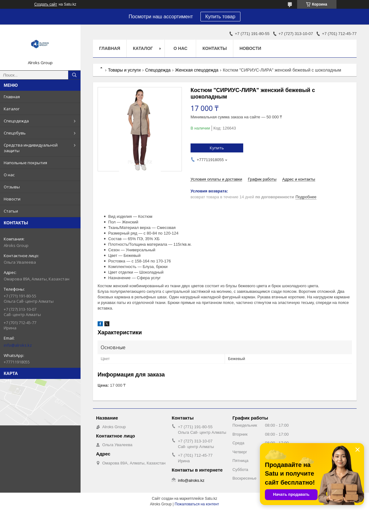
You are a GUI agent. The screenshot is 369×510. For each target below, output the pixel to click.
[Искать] (74, 75)
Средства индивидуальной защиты (31, 147)
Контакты (214, 48)
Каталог (12, 109)
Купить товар (220, 16)
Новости (12, 199)
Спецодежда (16, 121)
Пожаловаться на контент (197, 504)
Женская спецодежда (196, 70)
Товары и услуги (124, 70)
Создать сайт (45, 4)
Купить (217, 148)
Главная (12, 96)
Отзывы (12, 187)
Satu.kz (211, 498)
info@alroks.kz (18, 345)
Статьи (11, 211)
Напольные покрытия (25, 162)
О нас (9, 175)
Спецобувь (15, 133)
